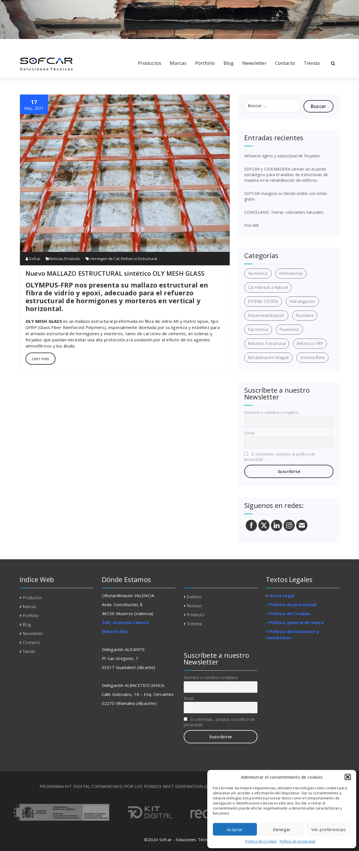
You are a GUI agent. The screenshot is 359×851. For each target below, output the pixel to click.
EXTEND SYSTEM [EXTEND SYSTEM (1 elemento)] (263, 301)
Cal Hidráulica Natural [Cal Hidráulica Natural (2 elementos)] (268, 287)
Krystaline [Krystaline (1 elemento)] (305, 315)
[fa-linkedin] (29, 44)
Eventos (194, 596)
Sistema (194, 623)
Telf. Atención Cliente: (126, 622)
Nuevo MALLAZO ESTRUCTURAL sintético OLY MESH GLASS (115, 273)
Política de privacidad (297, 841)
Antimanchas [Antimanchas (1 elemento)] (291, 273)
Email (249, 433)
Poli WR (251, 225)
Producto (72, 258)
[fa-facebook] (21, 44)
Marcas (178, 63)
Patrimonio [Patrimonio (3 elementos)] (258, 329)
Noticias (57, 258)
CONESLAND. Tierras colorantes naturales (284, 212)
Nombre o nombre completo (271, 412)
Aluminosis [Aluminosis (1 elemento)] (258, 273)
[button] (348, 777)
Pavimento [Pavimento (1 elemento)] (289, 329)
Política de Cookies (261, 841)
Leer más (40, 358)
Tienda (312, 63)
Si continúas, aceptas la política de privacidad (279, 456)
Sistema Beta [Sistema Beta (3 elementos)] (312, 357)
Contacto (285, 63)
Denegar (282, 829)
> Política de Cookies (288, 613)
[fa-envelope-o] (56, 44)
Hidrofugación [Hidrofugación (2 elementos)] (302, 301)
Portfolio (205, 63)
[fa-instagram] (47, 44)
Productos (149, 63)
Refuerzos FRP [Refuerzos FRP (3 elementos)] (310, 343)
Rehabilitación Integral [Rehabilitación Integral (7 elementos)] (268, 357)
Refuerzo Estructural (139, 258)
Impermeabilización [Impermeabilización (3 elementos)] (266, 315)
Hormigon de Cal (104, 258)
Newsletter (254, 63)
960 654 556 (114, 631)
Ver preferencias (328, 829)
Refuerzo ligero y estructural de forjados (282, 155)
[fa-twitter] (38, 44)
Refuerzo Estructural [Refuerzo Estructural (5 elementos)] (267, 343)
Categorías (201, 579)
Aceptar (235, 829)
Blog (229, 63)
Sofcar (33, 258)
